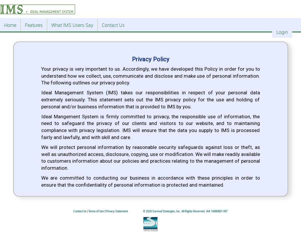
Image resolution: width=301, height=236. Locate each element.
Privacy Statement (117, 211)
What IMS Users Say (72, 25)
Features (34, 25)
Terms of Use (96, 211)
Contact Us (113, 25)
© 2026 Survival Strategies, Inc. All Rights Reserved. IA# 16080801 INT (185, 211)
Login (282, 32)
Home (10, 25)
